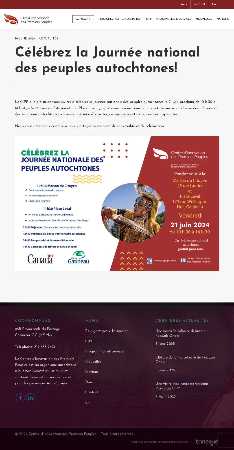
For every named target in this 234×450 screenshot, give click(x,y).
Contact (199, 4)
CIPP (89, 341)
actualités (48, 42)
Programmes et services (104, 351)
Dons (183, 4)
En (214, 4)
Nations (91, 372)
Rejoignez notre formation (107, 331)
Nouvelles (93, 362)
